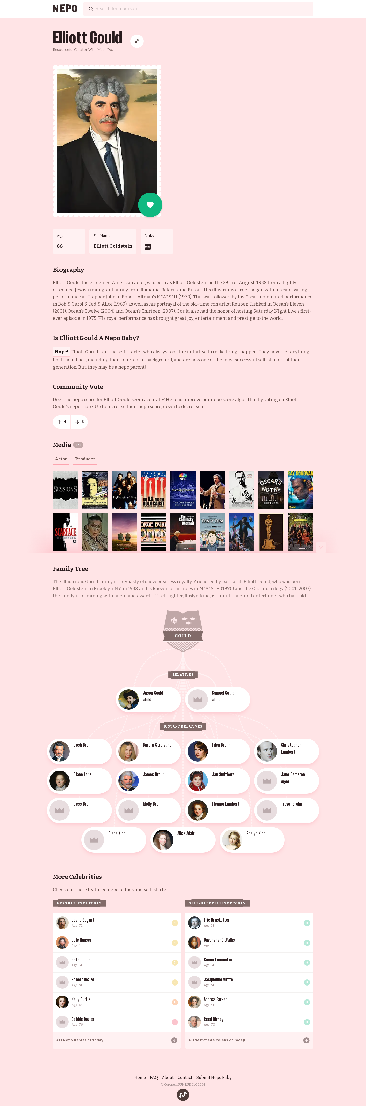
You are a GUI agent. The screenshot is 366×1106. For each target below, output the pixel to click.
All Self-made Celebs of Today (216, 1040)
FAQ (154, 1077)
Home (140, 1077)
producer (85, 459)
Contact (185, 1077)
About (168, 1077)
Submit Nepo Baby (214, 1077)
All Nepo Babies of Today (79, 1040)
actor (61, 459)
